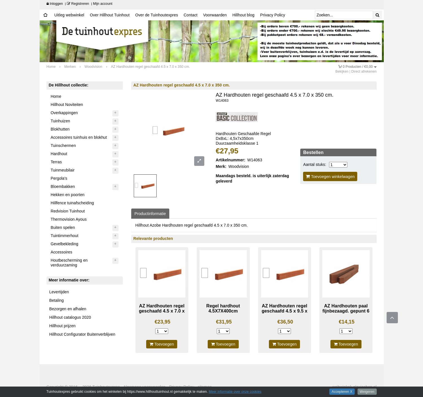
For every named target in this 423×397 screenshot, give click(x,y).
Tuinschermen (63, 145)
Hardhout (59, 153)
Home (56, 96)
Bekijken (342, 71)
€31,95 (224, 322)
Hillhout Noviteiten (67, 104)
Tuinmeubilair (63, 170)
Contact (191, 15)
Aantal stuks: (314, 164)
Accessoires (62, 252)
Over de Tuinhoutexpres (156, 15)
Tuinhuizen (60, 121)
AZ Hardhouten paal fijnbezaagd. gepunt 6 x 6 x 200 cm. (345, 311)
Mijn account (103, 4)
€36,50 (285, 322)
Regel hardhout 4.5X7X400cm (223, 308)
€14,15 (346, 322)
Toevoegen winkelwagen (330, 176)
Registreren (78, 4)
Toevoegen (162, 344)
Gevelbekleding (64, 244)
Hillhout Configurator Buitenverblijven (82, 334)
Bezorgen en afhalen (67, 309)
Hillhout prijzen (62, 326)
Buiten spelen (63, 227)
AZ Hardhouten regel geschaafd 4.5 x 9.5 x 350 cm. (284, 311)
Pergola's (59, 178)
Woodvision (238, 166)
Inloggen (55, 4)
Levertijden (59, 292)
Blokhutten (60, 129)
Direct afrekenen (364, 71)
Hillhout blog (243, 15)
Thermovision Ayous (69, 219)
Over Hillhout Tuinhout (110, 15)
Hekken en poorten (68, 194)
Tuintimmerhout (64, 235)
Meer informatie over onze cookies (235, 392)
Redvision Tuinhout (68, 211)
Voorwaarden (215, 15)
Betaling (56, 300)
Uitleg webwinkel (69, 15)
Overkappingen (64, 112)
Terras (56, 162)
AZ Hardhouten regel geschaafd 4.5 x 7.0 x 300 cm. (162, 311)
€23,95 (162, 322)
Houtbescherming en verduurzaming (69, 262)
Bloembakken (63, 186)
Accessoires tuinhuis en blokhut (79, 137)
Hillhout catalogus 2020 (70, 317)
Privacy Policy (272, 15)
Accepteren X (342, 392)
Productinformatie (150, 213)
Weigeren (367, 392)
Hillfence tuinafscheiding (72, 203)
